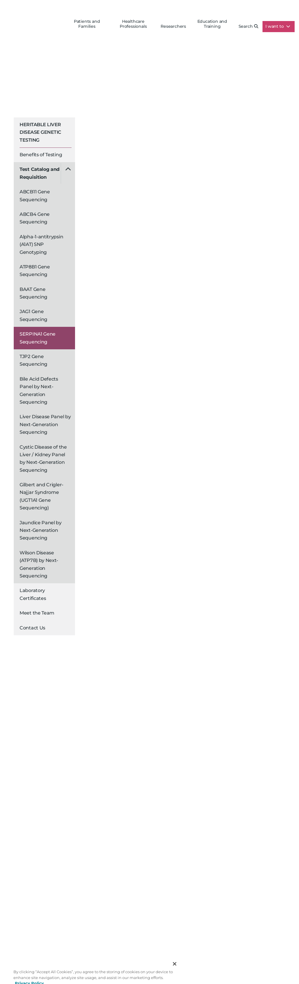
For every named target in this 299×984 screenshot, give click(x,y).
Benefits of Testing (41, 154)
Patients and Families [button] (87, 24)
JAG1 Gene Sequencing (33, 315)
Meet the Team (37, 613)
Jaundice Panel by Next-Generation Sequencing (41, 530)
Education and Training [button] (212, 24)
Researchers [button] (173, 26)
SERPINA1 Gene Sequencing (37, 337)
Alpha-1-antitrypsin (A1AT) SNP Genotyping (41, 244)
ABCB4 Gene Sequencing (35, 218)
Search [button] (248, 26)
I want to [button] (277, 26)
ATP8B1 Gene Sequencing (35, 270)
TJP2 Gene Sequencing (33, 360)
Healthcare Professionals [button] (133, 24)
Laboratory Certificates (33, 594)
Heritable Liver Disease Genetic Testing (40, 132)
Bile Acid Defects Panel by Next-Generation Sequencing (39, 390)
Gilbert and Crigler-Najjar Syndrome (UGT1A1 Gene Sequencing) (41, 496)
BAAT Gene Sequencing (33, 293)
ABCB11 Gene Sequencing (35, 195)
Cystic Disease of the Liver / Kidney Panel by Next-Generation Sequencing (43, 458)
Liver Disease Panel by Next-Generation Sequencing (45, 424)
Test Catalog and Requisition (40, 173)
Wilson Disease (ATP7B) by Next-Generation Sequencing (39, 564)
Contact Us (32, 628)
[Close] (174, 970)
